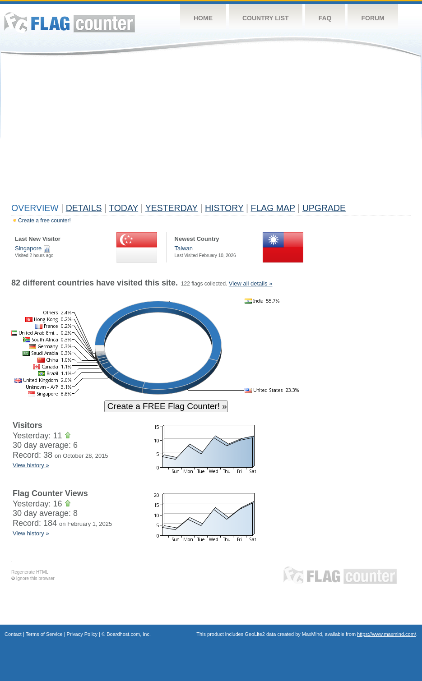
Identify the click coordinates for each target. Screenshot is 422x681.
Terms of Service (44, 634)
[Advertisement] (211, 132)
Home (203, 18)
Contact (13, 634)
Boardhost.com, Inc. (129, 634)
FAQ (325, 18)
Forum (372, 18)
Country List (265, 18)
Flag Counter (69, 22)
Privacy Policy (82, 634)
